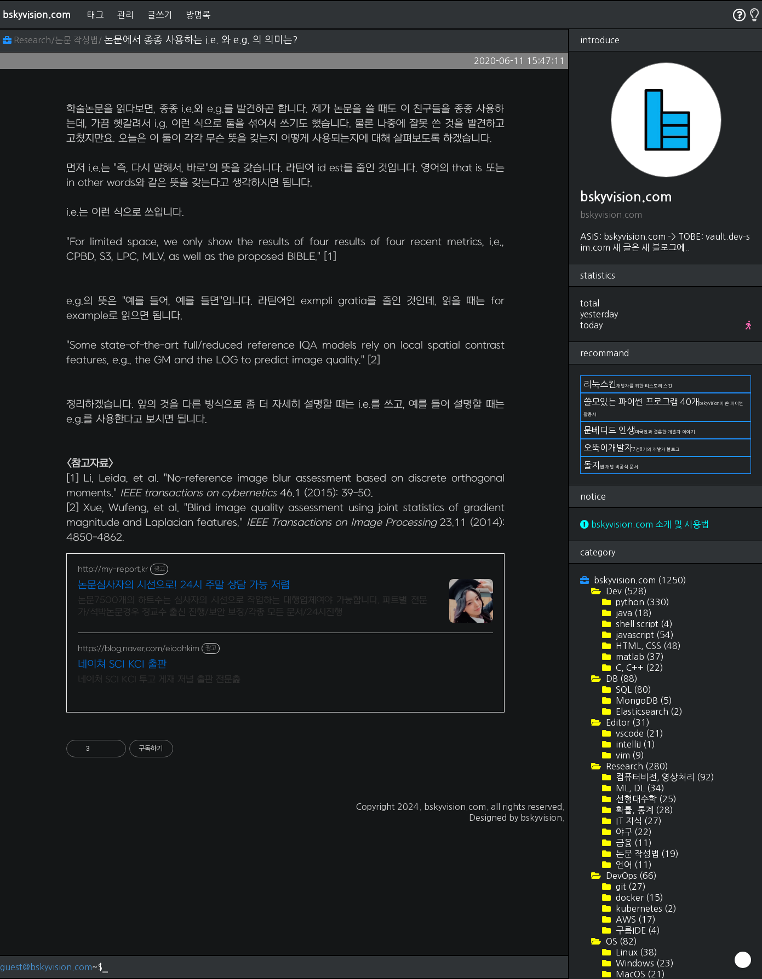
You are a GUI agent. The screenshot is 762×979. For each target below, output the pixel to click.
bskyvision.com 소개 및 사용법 (644, 524)
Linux (635, 952)
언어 (633, 864)
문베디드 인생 (639, 430)
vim (629, 755)
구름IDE (637, 930)
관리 (125, 14)
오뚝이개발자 (631, 447)
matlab (639, 656)
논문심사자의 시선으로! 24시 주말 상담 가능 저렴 (184, 738)
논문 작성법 (646, 853)
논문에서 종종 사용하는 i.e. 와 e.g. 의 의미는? (201, 40)
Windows (644, 963)
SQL (632, 689)
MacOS (639, 974)
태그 (95, 14)
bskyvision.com (37, 15)
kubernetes (645, 908)
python (641, 602)
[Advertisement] (285, 167)
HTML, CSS (647, 645)
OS (620, 941)
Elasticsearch (648, 711)
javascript (644, 634)
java (633, 613)
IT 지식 (638, 820)
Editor (627, 722)
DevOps (630, 875)
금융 (633, 842)
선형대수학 (645, 799)
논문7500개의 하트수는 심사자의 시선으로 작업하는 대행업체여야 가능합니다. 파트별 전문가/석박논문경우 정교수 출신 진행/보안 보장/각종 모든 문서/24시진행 (252, 760)
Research (636, 766)
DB (621, 678)
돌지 (610, 465)
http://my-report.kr (113, 722)
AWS (635, 919)
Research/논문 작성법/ (53, 40)
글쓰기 (159, 14)
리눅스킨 (627, 384)
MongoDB (643, 700)
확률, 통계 (643, 810)
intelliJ (634, 744)
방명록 (198, 14)
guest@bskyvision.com (46, 967)
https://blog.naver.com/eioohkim (138, 802)
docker (638, 897)
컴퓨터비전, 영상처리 (664, 777)
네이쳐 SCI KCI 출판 (122, 818)
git (630, 886)
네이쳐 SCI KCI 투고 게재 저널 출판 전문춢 (159, 833)
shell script (643, 623)
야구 (633, 831)
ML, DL (639, 788)
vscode (638, 733)
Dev (625, 591)
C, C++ (638, 667)
